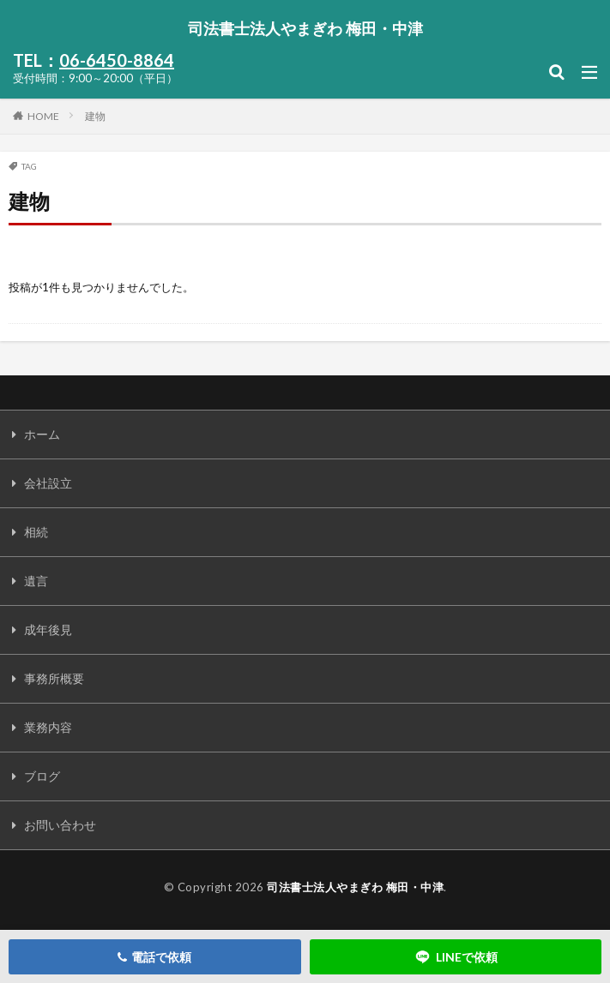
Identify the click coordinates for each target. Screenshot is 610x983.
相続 (36, 531)
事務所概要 (54, 678)
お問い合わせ (60, 825)
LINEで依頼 (456, 957)
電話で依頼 (154, 957)
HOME (43, 116)
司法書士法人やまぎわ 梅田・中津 (305, 28)
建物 (95, 116)
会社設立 (48, 483)
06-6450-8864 (116, 60)
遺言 (36, 580)
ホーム (42, 434)
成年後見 (48, 629)
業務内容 (48, 727)
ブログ (42, 776)
